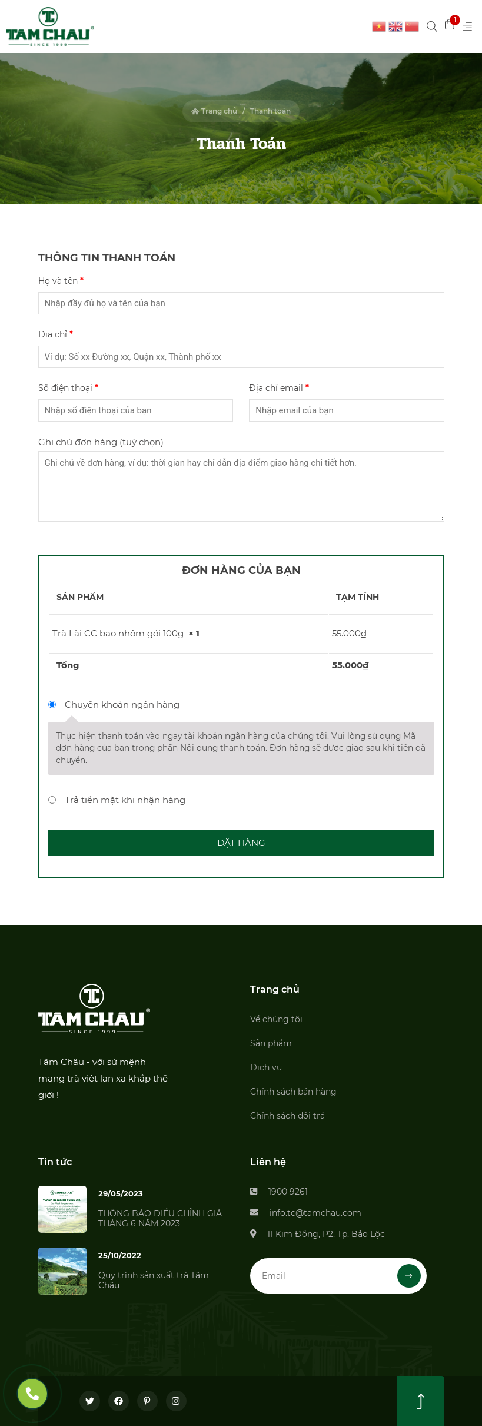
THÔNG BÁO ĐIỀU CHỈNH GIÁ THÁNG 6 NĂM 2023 (160, 1218)
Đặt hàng (241, 842)
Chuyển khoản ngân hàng (122, 704)
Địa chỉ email (278, 388)
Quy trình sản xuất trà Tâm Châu (153, 1280)
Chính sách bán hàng (293, 1091)
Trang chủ (214, 111)
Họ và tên (60, 281)
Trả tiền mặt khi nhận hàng (125, 799)
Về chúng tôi (276, 1019)
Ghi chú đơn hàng (101, 441)
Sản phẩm (271, 1043)
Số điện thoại (68, 388)
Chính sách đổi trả (287, 1115)
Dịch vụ (266, 1067)
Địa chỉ (55, 334)
